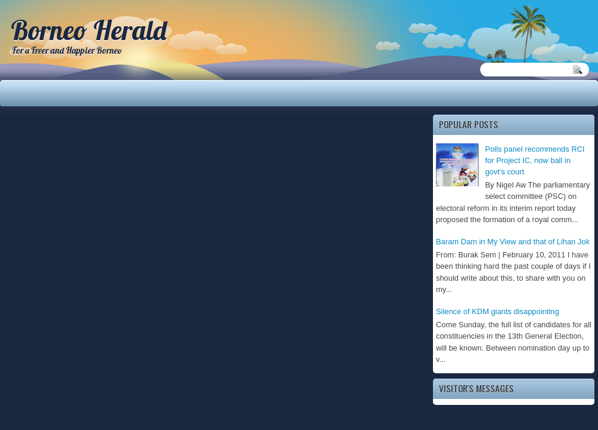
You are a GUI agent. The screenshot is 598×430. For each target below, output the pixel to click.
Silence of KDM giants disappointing (497, 311)
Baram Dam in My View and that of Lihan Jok (513, 241)
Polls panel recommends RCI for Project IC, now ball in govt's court (535, 161)
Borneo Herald (88, 30)
